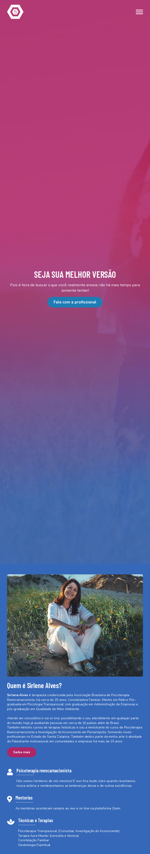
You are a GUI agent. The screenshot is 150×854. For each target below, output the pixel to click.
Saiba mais (21, 752)
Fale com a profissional (75, 302)
